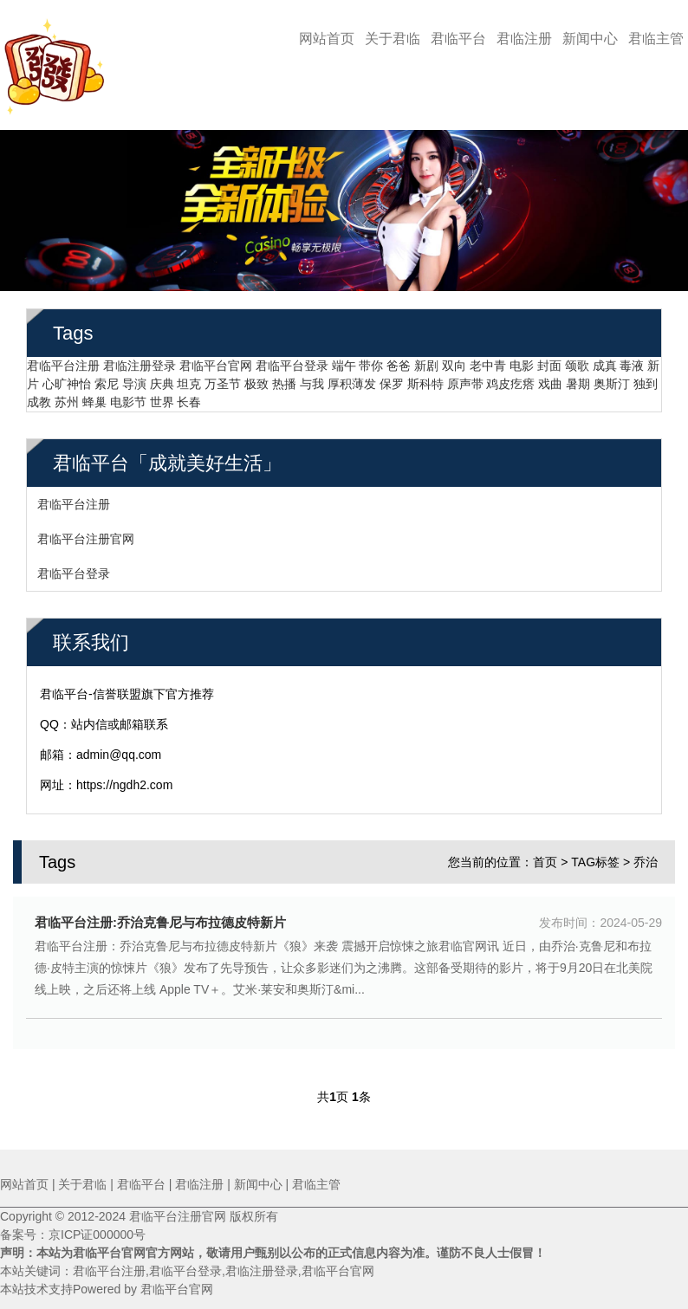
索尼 (106, 378)
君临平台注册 (63, 359)
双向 (454, 359)
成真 (605, 359)
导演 (134, 378)
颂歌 (577, 359)
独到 (645, 378)
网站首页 (326, 38)
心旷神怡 (66, 378)
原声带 (465, 378)
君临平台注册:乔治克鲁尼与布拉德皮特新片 (160, 916)
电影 (522, 359)
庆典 (162, 378)
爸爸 (398, 359)
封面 (549, 359)
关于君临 (392, 38)
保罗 (392, 378)
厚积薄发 (352, 378)
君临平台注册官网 (85, 533)
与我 (312, 378)
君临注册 (524, 38)
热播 (284, 378)
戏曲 (550, 378)
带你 (371, 359)
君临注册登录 (139, 359)
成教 (39, 396)
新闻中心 (590, 38)
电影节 (128, 396)
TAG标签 (595, 856)
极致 (256, 378)
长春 (189, 396)
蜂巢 (94, 396)
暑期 (578, 378)
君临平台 (458, 38)
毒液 (632, 359)
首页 (545, 856)
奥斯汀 (612, 378)
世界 (162, 396)
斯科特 (425, 378)
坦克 (189, 378)
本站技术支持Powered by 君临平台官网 (106, 1289)
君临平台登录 (292, 359)
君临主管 (656, 38)
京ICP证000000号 (97, 1234)
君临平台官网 (215, 359)
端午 (344, 359)
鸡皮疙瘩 (510, 378)
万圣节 (222, 378)
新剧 (426, 359)
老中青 (488, 359)
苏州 (67, 396)
